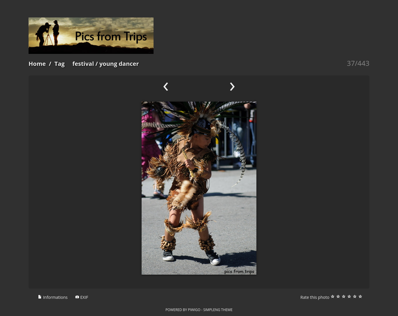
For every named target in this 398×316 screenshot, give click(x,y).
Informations (53, 297)
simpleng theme (218, 309)
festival (83, 64)
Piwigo (194, 309)
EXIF (81, 297)
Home (37, 64)
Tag (59, 64)
